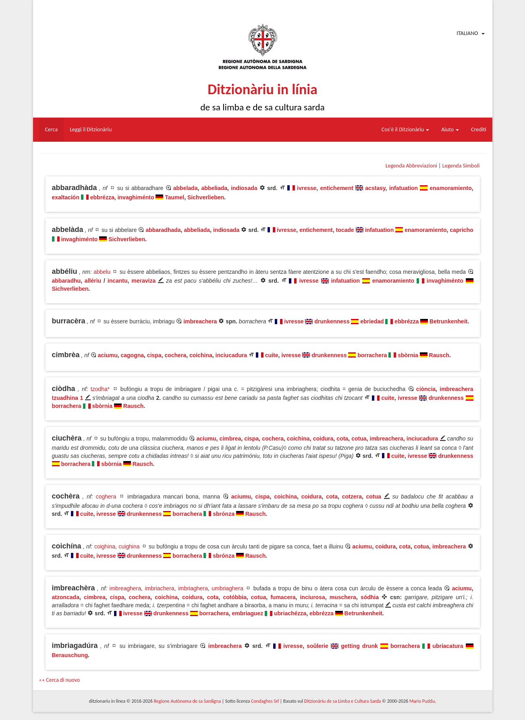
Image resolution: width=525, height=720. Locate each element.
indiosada (244, 188)
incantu (118, 280)
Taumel (174, 197)
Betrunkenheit (448, 321)
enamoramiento (451, 188)
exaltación (65, 197)
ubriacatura (447, 646)
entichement (336, 188)
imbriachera (159, 588)
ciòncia (426, 389)
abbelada (185, 188)
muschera (343, 597)
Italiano (467, 33)
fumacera (282, 597)
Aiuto (450, 129)
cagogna (132, 355)
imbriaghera (193, 588)
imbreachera (200, 321)
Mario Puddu (422, 701)
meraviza (143, 280)
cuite (271, 355)
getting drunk (360, 646)
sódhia (370, 597)
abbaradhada (163, 230)
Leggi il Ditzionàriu (91, 129)
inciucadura (231, 355)
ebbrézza (102, 197)
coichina (200, 355)
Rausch (439, 355)
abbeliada (214, 188)
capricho (461, 230)
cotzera (352, 496)
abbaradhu (66, 280)
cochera (175, 355)
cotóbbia (234, 597)
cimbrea (230, 438)
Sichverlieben (205, 197)
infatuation (403, 188)
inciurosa (312, 597)
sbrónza (223, 514)
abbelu (101, 272)
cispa (154, 355)
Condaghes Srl (265, 701)
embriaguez (247, 613)
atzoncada (65, 597)
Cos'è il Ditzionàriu (405, 129)
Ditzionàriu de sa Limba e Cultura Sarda (342, 701)
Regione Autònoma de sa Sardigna (187, 701)
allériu (93, 280)
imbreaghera (125, 588)
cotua (358, 438)
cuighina (128, 546)
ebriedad (372, 321)
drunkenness (331, 321)
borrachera (372, 355)
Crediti (478, 129)
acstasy (375, 188)
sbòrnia (408, 355)
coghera (106, 496)
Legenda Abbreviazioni (411, 165)
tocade (345, 230)
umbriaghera (227, 588)
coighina (104, 546)
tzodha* (100, 389)
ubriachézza (290, 613)
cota (342, 438)
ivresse (306, 188)
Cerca (51, 129)
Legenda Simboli (461, 165)
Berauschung (70, 655)
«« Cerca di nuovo (59, 680)
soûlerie (317, 646)
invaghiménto (135, 197)
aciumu (108, 355)
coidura (323, 438)
